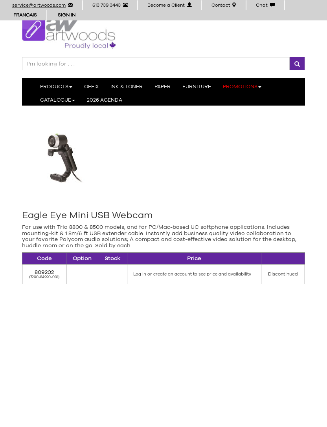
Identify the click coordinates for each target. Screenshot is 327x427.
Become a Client (169, 5)
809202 (44, 272)
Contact (223, 5)
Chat (265, 5)
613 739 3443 (110, 5)
